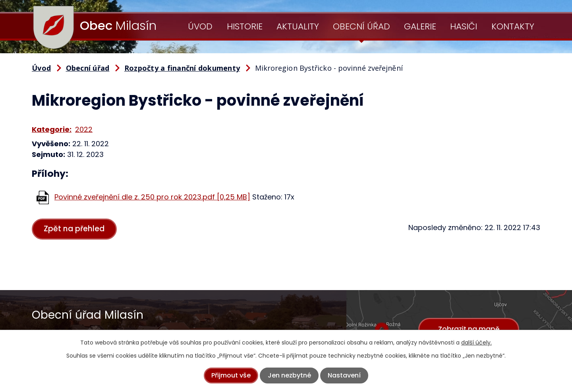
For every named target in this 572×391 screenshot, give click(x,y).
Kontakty (512, 26)
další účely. (476, 342)
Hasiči (463, 26)
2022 (84, 129)
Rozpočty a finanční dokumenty (182, 68)
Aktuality (297, 26)
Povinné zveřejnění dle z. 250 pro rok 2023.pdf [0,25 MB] (152, 197)
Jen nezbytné (289, 375)
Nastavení (344, 375)
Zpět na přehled (74, 229)
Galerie (420, 26)
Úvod (200, 26)
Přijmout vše (231, 375)
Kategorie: (52, 129)
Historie (245, 26)
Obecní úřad (361, 26)
